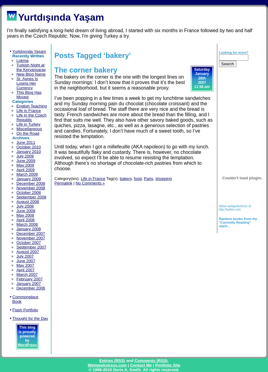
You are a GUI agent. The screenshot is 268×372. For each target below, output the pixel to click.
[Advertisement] (238, 112)
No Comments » (90, 183)
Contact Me (141, 365)
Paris (148, 178)
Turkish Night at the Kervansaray (31, 67)
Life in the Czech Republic (31, 117)
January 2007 (28, 283)
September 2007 (31, 247)
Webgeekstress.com (107, 365)
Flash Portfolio (25, 310)
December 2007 (30, 233)
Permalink (63, 183)
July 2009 (25, 156)
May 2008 (25, 215)
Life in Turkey (28, 124)
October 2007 (28, 242)
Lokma (22, 60)
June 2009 (25, 160)
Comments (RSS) (150, 360)
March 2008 (27, 224)
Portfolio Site (167, 365)
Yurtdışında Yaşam (29, 51)
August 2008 (27, 201)
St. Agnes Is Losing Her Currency (27, 83)
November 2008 (30, 188)
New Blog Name (30, 74)
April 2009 (25, 169)
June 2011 (25, 142)
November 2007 (30, 238)
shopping (163, 178)
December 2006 (30, 288)
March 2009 (27, 174)
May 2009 (25, 165)
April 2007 (25, 270)
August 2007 (27, 251)
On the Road (27, 133)
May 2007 (25, 265)
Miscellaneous (29, 129)
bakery (126, 178)
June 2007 (25, 261)
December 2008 (30, 183)
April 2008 (25, 220)
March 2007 (27, 274)
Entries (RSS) (112, 360)
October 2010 (28, 147)
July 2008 (25, 206)
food (138, 178)
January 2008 (28, 229)
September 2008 (31, 197)
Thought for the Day (30, 318)
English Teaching (31, 106)
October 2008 (28, 192)
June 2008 (25, 210)
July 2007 (25, 256)
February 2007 (29, 279)
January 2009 (28, 179)
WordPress (27, 345)
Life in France (28, 110)
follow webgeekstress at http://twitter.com (235, 208)
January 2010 (28, 151)
